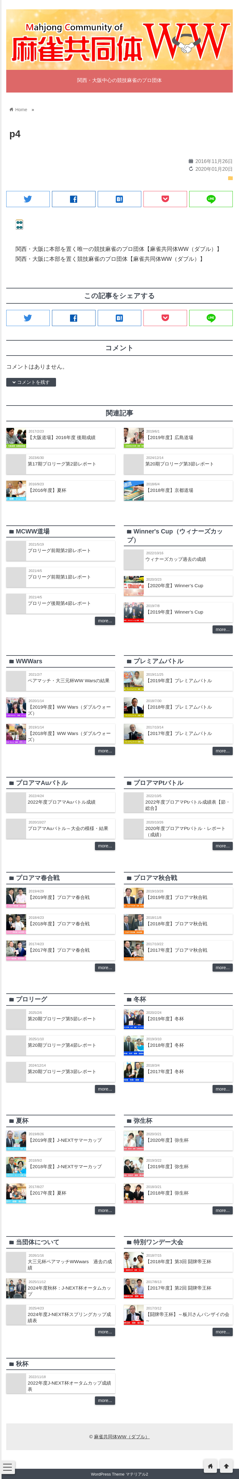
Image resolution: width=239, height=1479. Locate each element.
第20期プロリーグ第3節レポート (179, 463)
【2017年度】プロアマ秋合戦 (176, 950)
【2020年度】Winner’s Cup (174, 585)
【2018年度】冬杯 (164, 1045)
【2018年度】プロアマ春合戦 (59, 923)
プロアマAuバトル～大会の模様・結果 (68, 828)
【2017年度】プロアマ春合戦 (59, 950)
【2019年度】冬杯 (164, 1018)
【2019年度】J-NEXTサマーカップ (65, 1140)
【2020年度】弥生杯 (167, 1140)
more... (105, 620)
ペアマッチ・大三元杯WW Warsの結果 (69, 680)
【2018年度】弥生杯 (167, 1192)
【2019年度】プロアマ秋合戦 (176, 897)
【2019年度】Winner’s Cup (174, 612)
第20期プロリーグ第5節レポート (62, 1018)
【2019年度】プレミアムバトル (178, 680)
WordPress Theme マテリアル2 (119, 1474)
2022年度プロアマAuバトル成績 (62, 802)
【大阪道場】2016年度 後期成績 (62, 437)
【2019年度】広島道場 (169, 437)
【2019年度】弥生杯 (167, 1166)
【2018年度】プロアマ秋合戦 (176, 923)
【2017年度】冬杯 (164, 1071)
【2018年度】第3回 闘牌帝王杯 (178, 1261)
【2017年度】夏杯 (47, 1192)
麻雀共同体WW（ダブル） (122, 1436)
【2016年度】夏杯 (47, 490)
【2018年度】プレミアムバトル (178, 707)
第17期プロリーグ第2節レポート (62, 463)
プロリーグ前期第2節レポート (59, 550)
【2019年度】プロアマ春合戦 (59, 897)
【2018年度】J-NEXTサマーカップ (65, 1166)
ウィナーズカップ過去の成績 (175, 559)
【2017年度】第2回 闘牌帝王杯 (178, 1288)
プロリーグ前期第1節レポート (59, 576)
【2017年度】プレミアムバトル (178, 733)
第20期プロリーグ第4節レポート (62, 1045)
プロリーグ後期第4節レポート (59, 603)
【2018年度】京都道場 (169, 490)
